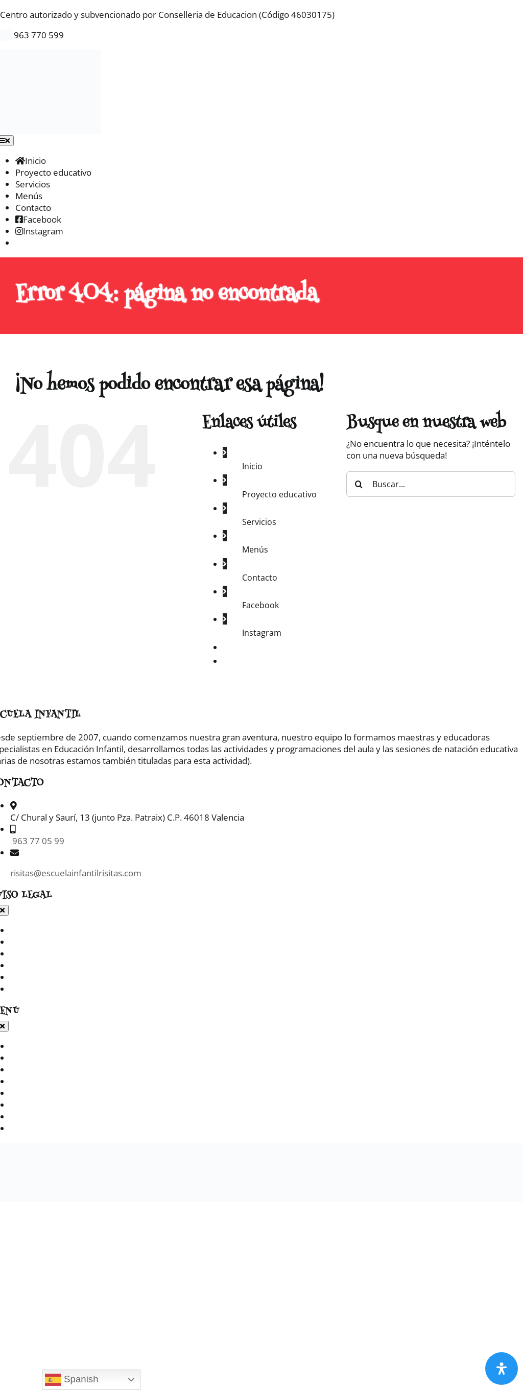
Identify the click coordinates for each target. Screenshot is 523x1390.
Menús (255, 549)
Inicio (252, 466)
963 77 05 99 (37, 841)
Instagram (261, 632)
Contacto (259, 577)
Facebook (260, 605)
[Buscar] (359, 484)
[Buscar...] (430, 484)
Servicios (259, 522)
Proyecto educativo (279, 494)
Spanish (72, 1380)
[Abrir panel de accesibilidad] (501, 1368)
